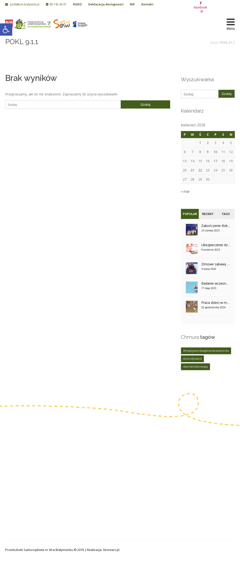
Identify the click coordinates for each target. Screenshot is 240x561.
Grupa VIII (130, 476)
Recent (208, 214)
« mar (185, 191)
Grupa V (128, 454)
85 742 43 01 (56, 4)
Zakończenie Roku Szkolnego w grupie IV (215, 226)
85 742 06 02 (21, 473)
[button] (6, 29)
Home (214, 43)
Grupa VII (129, 469)
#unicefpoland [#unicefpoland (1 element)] (192, 358)
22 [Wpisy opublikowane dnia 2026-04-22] (200, 170)
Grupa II (92, 461)
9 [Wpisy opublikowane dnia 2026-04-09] (208, 152)
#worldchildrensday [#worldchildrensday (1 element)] (195, 366)
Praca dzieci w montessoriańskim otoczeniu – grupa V (215, 303)
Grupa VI (129, 461)
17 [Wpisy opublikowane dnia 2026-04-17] (215, 161)
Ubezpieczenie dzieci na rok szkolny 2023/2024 (215, 245)
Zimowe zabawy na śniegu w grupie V (215, 264)
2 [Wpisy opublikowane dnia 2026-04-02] (208, 142)
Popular (190, 214)
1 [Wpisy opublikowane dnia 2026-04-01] (200, 142)
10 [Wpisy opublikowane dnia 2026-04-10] (215, 152)
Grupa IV (93, 476)
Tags (226, 214)
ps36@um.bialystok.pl (22, 4)
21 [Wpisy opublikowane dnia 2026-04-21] (192, 170)
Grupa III (93, 469)
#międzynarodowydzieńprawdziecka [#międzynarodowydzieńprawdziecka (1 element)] (206, 350)
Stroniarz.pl (111, 550)
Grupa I (92, 454)
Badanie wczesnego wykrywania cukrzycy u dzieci (215, 283)
